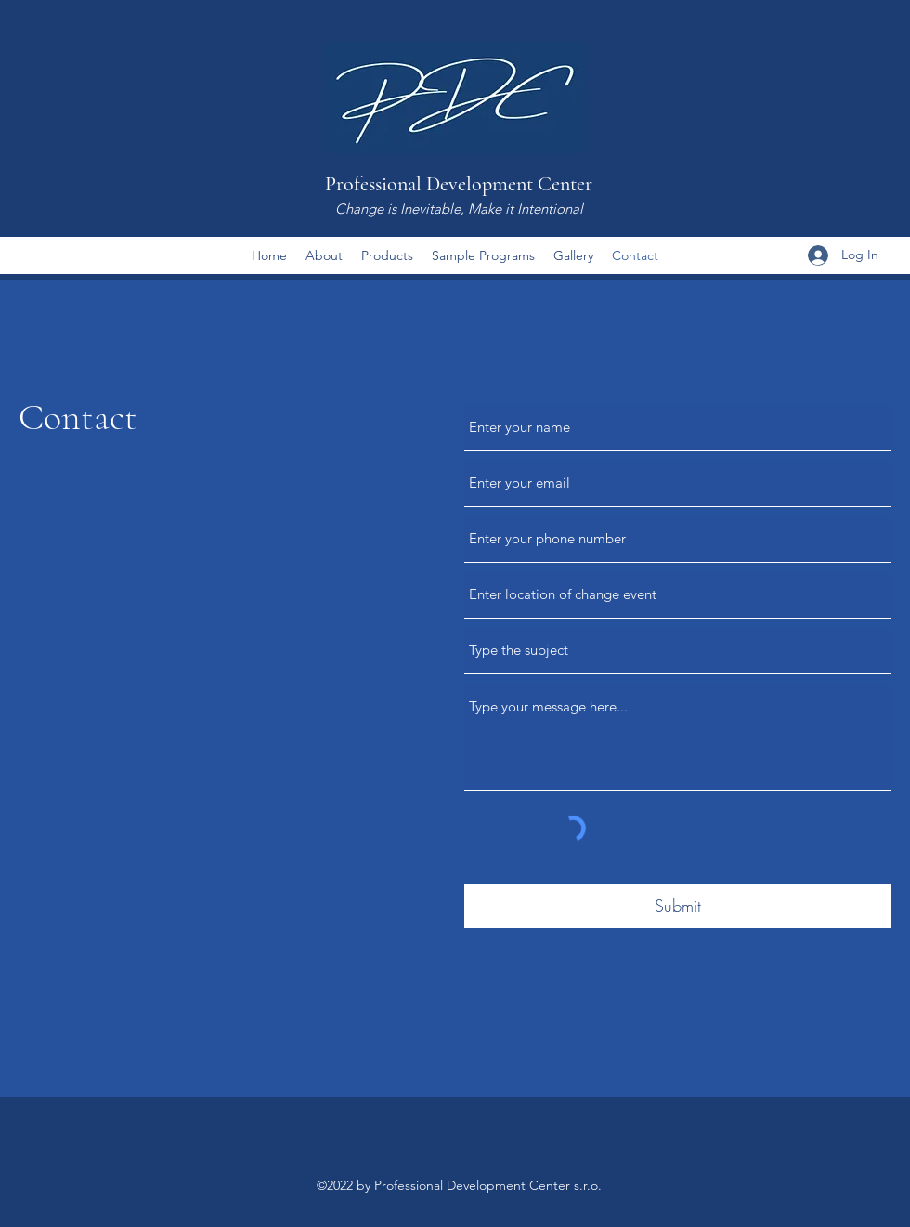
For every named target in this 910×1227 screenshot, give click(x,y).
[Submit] (677, 906)
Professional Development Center (458, 184)
